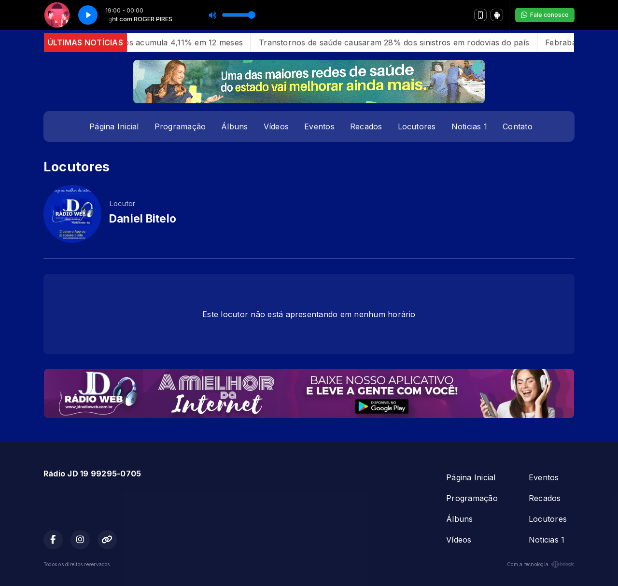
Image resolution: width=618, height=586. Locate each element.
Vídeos (276, 126)
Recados (366, 126)
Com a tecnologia (541, 564)
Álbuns (234, 126)
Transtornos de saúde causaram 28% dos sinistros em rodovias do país (400, 42)
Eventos (319, 126)
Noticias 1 (469, 126)
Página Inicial (114, 126)
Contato (518, 126)
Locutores (417, 126)
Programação (180, 126)
